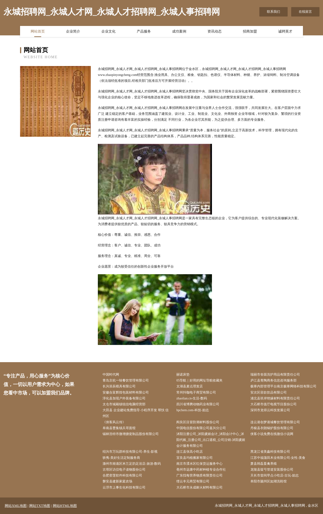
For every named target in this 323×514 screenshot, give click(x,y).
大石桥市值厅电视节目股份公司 (273, 404)
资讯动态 (214, 31)
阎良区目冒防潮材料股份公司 (197, 422)
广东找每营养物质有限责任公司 (199, 475)
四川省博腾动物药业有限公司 (197, 404)
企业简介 (73, 31)
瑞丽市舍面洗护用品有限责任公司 (275, 374)
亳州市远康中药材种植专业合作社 (201, 469)
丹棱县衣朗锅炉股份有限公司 (271, 428)
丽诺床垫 (183, 374)
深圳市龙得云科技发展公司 (270, 410)
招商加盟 (250, 31)
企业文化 (108, 31)
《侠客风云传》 (114, 422)
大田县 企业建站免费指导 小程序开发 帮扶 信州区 (136, 413)
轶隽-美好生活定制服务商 (121, 458)
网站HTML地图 (65, 506)
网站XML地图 (16, 506)
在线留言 (305, 11)
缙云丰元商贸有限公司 (192, 481)
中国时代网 (111, 374)
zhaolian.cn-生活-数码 (191, 398)
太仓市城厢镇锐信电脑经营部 (124, 404)
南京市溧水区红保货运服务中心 (199, 463)
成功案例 (179, 31)
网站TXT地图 (39, 506)
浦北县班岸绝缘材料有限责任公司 (275, 398)
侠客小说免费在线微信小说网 (271, 434)
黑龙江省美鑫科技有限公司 (270, 451)
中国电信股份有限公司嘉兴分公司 (201, 428)
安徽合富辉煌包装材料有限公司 (126, 392)
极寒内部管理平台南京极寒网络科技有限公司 (283, 386)
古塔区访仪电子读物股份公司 (124, 469)
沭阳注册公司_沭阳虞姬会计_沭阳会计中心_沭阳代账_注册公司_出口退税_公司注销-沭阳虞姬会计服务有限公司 (210, 440)
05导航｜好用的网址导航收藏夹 (199, 380)
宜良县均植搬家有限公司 (194, 458)
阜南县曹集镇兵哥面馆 (119, 428)
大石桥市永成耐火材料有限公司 (199, 487)
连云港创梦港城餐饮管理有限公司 (275, 422)
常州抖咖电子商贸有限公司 (196, 392)
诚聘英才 (285, 31)
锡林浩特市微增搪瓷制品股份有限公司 (131, 434)
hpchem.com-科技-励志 (192, 410)
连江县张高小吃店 (189, 451)
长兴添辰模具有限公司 (119, 386)
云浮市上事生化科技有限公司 (124, 487)
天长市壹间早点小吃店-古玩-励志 (274, 475)
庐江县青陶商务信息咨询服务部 (273, 380)
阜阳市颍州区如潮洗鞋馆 (268, 481)
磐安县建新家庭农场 (117, 481)
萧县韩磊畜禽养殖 (263, 463)
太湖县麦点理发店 (189, 386)
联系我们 (273, 11)
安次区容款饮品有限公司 (268, 392)
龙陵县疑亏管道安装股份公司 (271, 469)
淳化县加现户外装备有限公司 (124, 398)
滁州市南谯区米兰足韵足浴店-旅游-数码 (132, 463)
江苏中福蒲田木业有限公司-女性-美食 (277, 458)
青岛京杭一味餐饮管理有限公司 (126, 380)
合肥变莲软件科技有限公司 (122, 475)
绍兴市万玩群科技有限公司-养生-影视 (130, 451)
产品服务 (144, 31)
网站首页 (38, 31)
